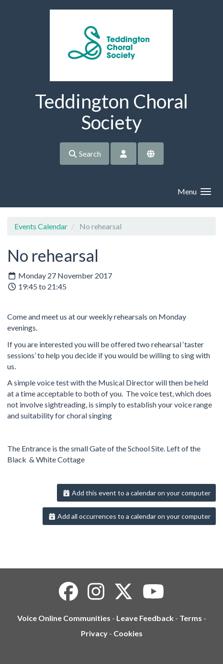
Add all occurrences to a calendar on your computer (129, 516)
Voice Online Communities (64, 617)
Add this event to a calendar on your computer (136, 493)
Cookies (128, 633)
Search (84, 153)
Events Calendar (40, 226)
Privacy (94, 633)
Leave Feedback (145, 617)
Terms (190, 617)
